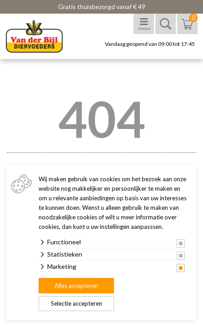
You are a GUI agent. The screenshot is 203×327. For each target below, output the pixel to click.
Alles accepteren (76, 285)
